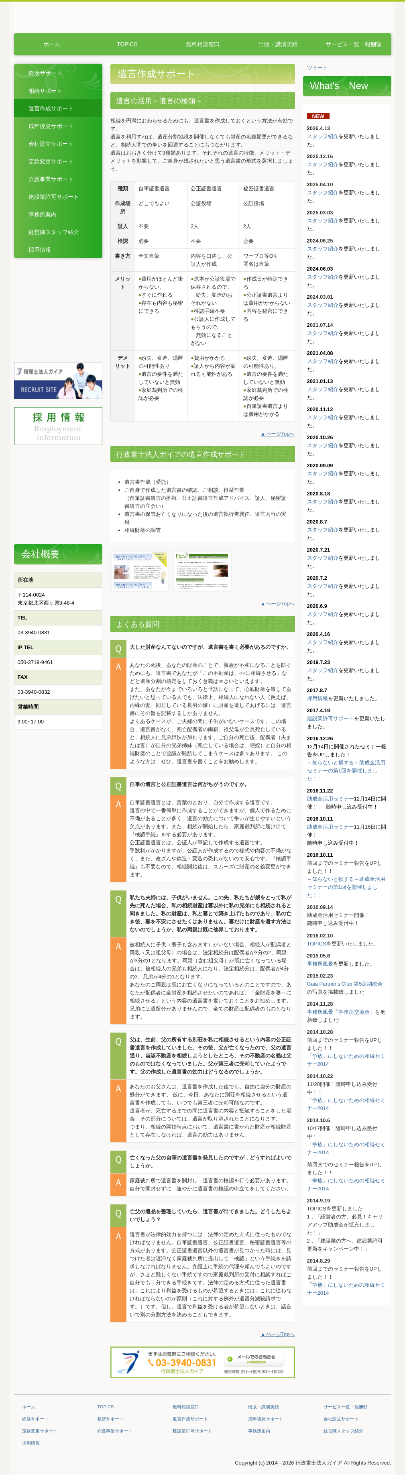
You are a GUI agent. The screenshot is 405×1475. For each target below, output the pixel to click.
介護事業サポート (50, 179)
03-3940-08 (31, 633)
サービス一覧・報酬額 (354, 44)
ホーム (51, 44)
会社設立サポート (50, 144)
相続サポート (45, 91)
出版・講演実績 (278, 44)
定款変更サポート (50, 161)
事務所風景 (320, 964)
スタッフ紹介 (322, 136)
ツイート (317, 68)
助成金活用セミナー (330, 799)
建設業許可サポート (53, 197)
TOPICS (127, 44)
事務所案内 (42, 214)
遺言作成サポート (50, 108)
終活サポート (45, 73)
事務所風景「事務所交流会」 (341, 1012)
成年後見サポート (50, 126)
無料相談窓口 (203, 44)
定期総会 (372, 984)
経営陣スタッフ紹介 (53, 232)
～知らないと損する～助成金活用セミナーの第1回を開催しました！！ (346, 771)
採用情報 (39, 250)
